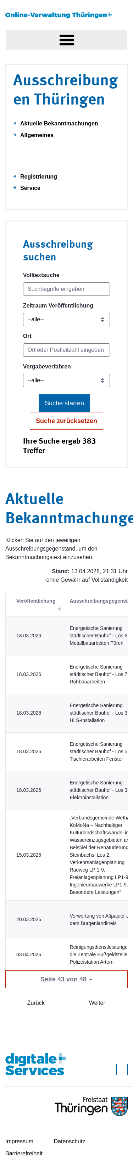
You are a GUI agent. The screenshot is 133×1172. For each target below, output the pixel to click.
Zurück (36, 1003)
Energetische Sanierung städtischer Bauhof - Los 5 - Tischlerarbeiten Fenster (100, 751)
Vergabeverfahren (47, 367)
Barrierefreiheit (24, 1153)
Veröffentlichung (35, 601)
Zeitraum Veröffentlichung (58, 306)
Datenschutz (69, 1141)
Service (30, 188)
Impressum (19, 1141)
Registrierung (38, 177)
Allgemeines (37, 135)
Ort (27, 336)
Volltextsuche (41, 275)
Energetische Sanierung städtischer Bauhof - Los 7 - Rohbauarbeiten (100, 674)
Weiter (97, 1003)
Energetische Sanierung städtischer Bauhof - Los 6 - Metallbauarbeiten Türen (100, 635)
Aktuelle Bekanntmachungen (59, 123)
